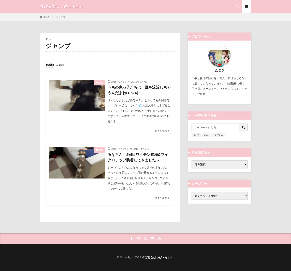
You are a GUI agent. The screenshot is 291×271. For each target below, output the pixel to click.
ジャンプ (61, 16)
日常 (101, 150)
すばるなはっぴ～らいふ (158, 257)
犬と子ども (218, 135)
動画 (101, 82)
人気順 (60, 64)
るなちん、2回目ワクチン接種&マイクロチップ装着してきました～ (138, 157)
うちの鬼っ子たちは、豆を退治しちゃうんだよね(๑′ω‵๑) (139, 90)
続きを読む (161, 130)
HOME (46, 17)
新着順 (49, 64)
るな (206, 135)
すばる (196, 135)
